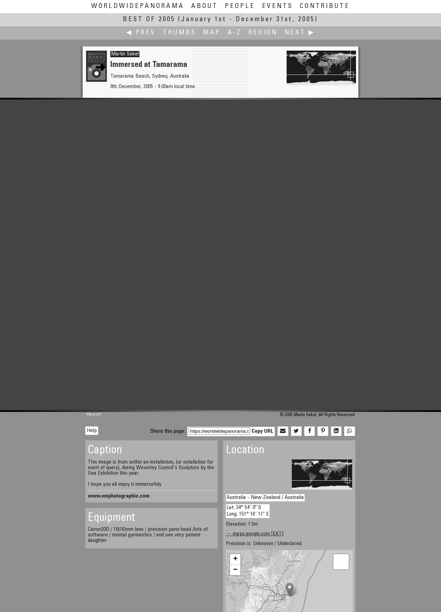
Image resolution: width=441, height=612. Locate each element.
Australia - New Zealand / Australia (265, 497)
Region (263, 32)
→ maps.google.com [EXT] (254, 534)
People (240, 6)
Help (92, 430)
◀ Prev (141, 32)
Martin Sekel (125, 54)
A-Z (234, 32)
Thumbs (179, 32)
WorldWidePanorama (137, 6)
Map (212, 32)
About (204, 6)
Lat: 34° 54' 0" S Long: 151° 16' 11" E (248, 511)
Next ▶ (300, 32)
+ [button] (235, 559)
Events (277, 6)
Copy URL (262, 431)
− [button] (235, 570)
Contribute (325, 6)
